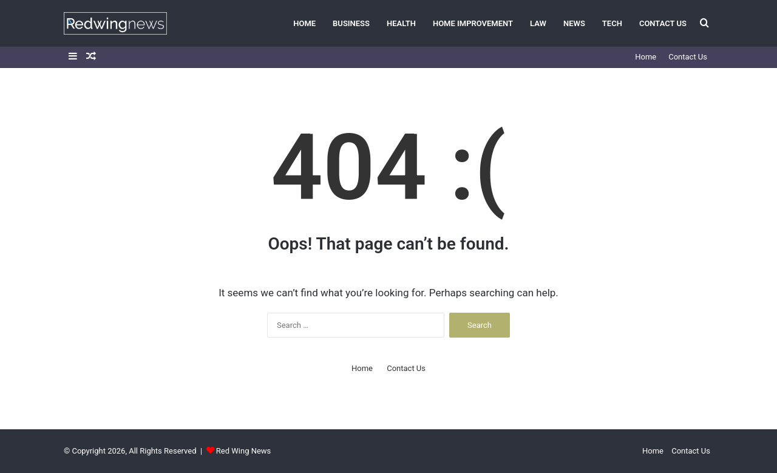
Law (538, 23)
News (574, 23)
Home (304, 23)
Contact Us (663, 23)
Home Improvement (473, 23)
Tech (612, 23)
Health (401, 23)
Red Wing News (243, 450)
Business (351, 23)
